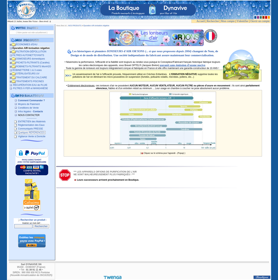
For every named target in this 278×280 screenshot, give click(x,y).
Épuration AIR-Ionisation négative (96, 25)
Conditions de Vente (28, 107)
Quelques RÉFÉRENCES (31, 132)
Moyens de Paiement (28, 104)
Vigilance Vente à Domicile (31, 136)
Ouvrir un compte (260, 21)
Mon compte (228, 21)
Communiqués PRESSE (30, 128)
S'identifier (243, 21)
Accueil (201, 21)
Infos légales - (30, 111)
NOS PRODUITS (74, 25)
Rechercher (213, 21)
